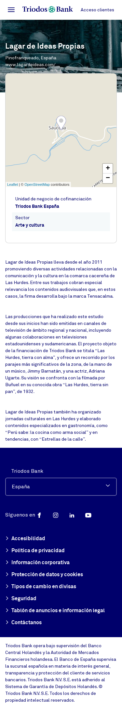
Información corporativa (37, 563)
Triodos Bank (27, 471)
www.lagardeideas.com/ (30, 64)
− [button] (108, 178)
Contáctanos (23, 623)
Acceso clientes (97, 10)
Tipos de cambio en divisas (40, 587)
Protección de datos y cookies (44, 575)
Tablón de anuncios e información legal (55, 611)
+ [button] (108, 168)
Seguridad (20, 599)
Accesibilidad (25, 539)
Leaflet (12, 184)
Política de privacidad (35, 551)
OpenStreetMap (37, 184)
